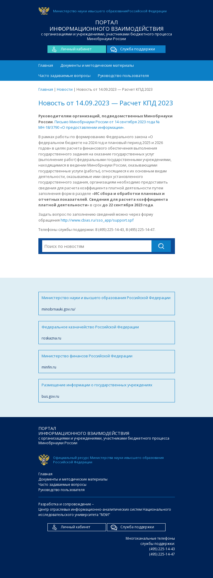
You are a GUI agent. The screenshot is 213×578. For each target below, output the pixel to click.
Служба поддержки (131, 49)
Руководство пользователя (123, 75)
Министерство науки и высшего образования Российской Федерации (107, 303)
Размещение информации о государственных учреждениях (107, 390)
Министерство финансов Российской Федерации (107, 361)
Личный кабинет (69, 49)
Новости (65, 89)
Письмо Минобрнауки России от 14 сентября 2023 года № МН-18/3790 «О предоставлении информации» (99, 124)
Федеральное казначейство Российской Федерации (107, 332)
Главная (45, 65)
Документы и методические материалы (97, 65)
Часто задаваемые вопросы (64, 75)
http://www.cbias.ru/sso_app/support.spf (97, 220)
